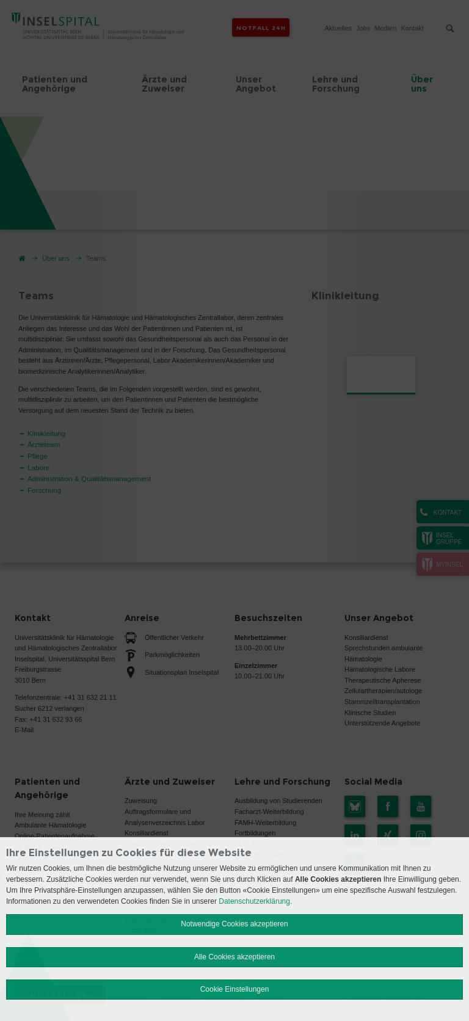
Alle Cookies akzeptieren (234, 957)
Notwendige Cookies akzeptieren (234, 924)
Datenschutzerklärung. (255, 901)
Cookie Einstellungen (234, 989)
